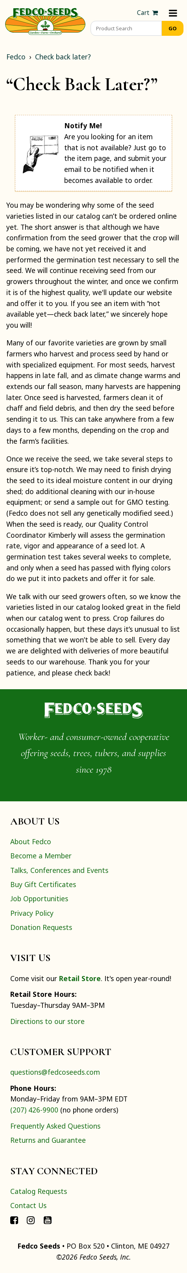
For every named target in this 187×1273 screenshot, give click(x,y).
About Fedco (30, 841)
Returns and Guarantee (48, 1140)
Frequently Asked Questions (55, 1126)
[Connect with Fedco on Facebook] (14, 1219)
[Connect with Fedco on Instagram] (31, 1219)
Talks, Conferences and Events (59, 870)
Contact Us (28, 1205)
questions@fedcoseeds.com (55, 1072)
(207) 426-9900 (34, 1109)
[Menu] (173, 13)
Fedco (16, 56)
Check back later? (63, 56)
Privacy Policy (32, 913)
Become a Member (41, 855)
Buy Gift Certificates (43, 884)
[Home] (45, 20)
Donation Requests (41, 927)
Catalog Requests (38, 1191)
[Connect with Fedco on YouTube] (48, 1219)
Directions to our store (47, 1021)
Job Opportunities (39, 898)
